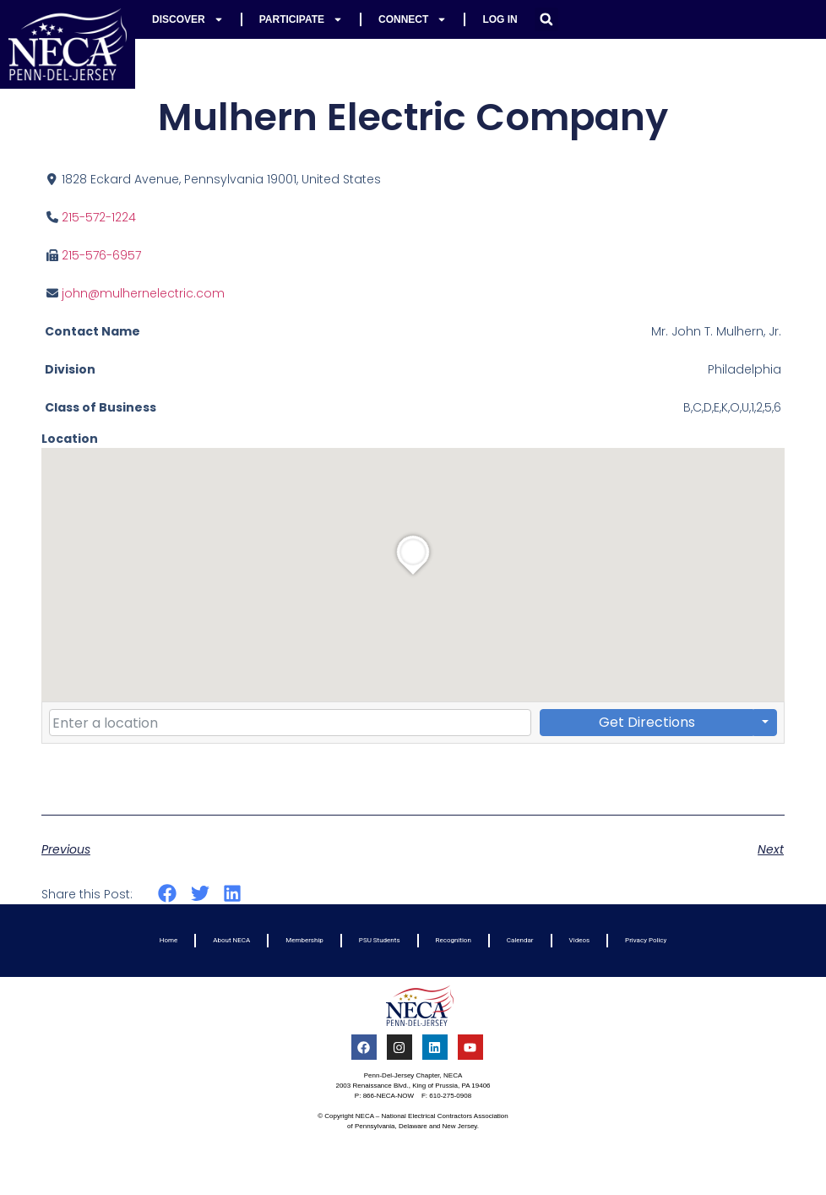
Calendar (520, 940)
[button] (546, 19)
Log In (499, 19)
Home (169, 940)
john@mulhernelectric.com (143, 293)
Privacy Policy (645, 940)
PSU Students (379, 940)
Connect (412, 19)
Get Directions (647, 722)
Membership (304, 940)
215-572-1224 (99, 217)
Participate (301, 19)
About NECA (231, 940)
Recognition (453, 940)
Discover (188, 19)
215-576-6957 (101, 255)
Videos (579, 940)
